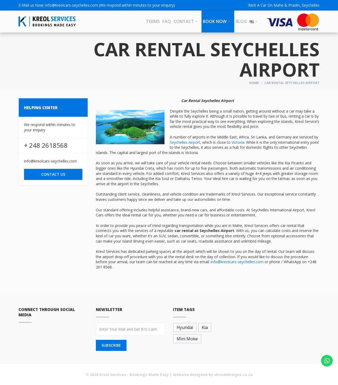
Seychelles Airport (185, 142)
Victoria (238, 142)
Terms (153, 21)
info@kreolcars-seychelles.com (71, 5)
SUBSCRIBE (111, 345)
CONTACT (183, 21)
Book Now (215, 21)
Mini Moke (187, 339)
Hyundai (185, 327)
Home (254, 83)
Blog (241, 21)
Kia (205, 327)
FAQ (166, 21)
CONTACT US (53, 174)
